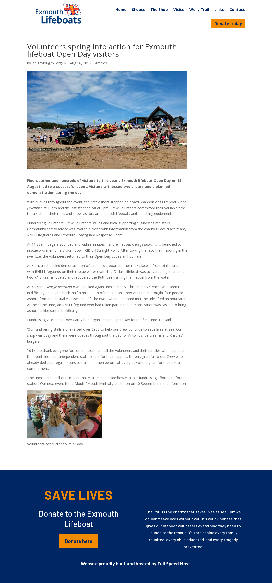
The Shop (159, 9)
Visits (178, 9)
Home (120, 9)
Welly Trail (199, 9)
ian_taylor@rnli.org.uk (49, 63)
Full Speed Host (173, 564)
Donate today (228, 23)
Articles (101, 63)
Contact (237, 9)
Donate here (78, 541)
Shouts (138, 9)
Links (219, 9)
